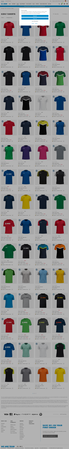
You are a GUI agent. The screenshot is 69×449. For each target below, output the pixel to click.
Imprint (36, 24)
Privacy (33, 24)
